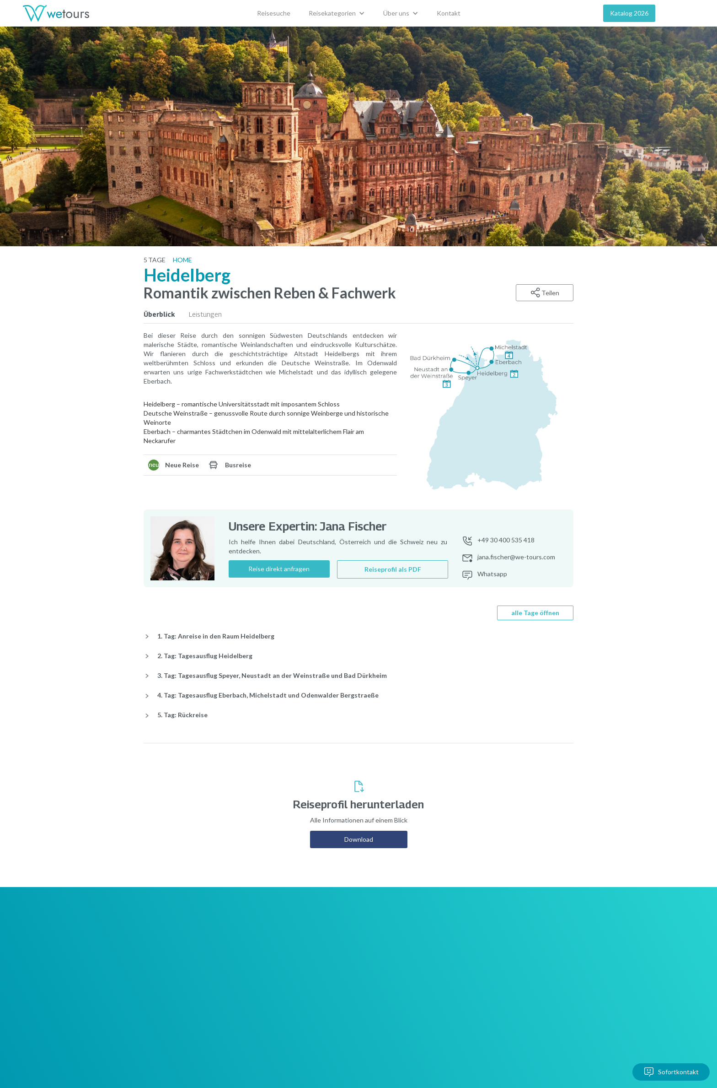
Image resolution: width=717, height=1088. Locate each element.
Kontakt (448, 13)
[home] (56, 13)
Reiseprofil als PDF (392, 569)
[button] (337, 13)
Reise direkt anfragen (279, 569)
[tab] (166, 314)
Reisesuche (273, 13)
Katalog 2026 (629, 13)
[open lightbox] (488, 415)
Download (358, 839)
